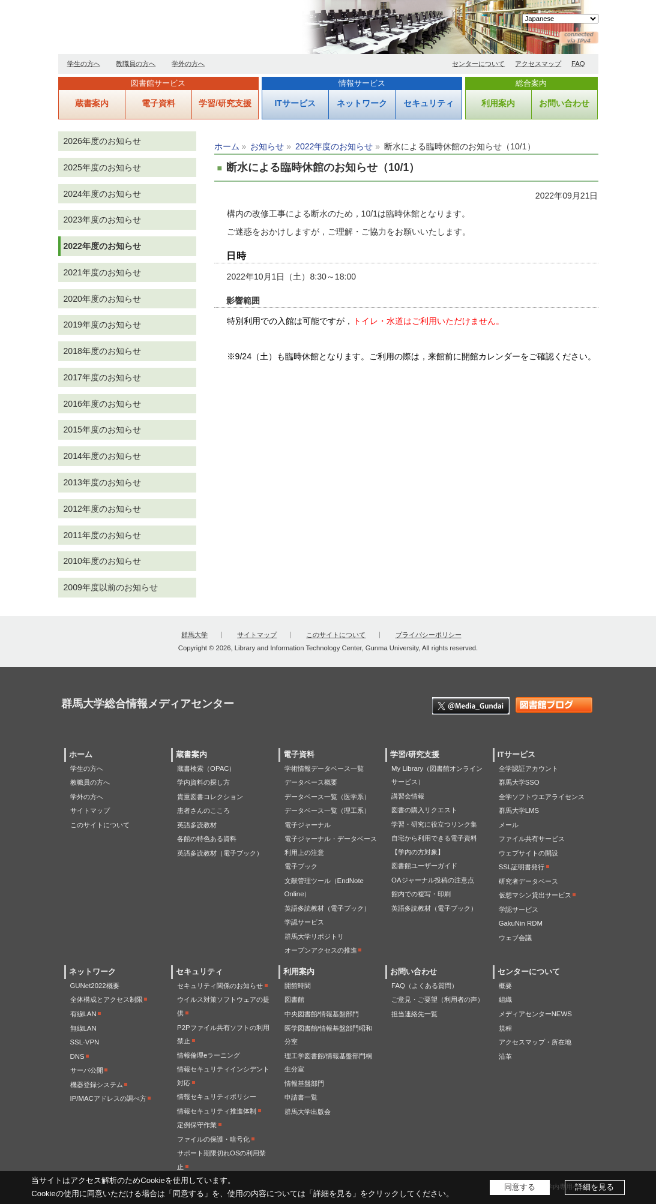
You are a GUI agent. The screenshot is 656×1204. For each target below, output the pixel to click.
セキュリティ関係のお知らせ (220, 985)
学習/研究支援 (225, 103)
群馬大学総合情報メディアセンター (196, 30)
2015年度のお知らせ (102, 429)
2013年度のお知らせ (102, 482)
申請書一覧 (300, 1097)
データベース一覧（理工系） (327, 810)
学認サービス (304, 922)
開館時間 (297, 985)
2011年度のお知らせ (102, 535)
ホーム (226, 146)
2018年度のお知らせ (102, 351)
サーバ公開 (86, 1070)
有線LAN (83, 1013)
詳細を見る (594, 1186)
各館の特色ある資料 (206, 838)
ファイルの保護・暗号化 (213, 1139)
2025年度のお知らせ (102, 167)
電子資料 (158, 103)
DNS (77, 1056)
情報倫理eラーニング (208, 1055)
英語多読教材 (197, 824)
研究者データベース (528, 881)
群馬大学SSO (519, 782)
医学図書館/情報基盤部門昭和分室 (328, 1035)
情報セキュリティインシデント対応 (223, 1075)
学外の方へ (188, 63)
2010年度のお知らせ (102, 561)
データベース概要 (310, 782)
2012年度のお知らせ (102, 509)
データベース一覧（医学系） (327, 796)
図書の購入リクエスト (424, 809)
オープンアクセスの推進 (320, 950)
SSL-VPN (85, 1042)
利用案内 (498, 103)
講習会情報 (407, 796)
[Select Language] (560, 18)
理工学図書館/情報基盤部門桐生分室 (328, 1062)
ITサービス (294, 103)
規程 (505, 1028)
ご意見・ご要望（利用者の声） (437, 999)
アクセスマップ (538, 63)
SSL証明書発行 (522, 866)
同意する (519, 1186)
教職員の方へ (135, 63)
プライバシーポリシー (429, 634)
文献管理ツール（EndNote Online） (324, 887)
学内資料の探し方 (203, 782)
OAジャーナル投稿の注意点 (432, 880)
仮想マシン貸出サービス (535, 895)
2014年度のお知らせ (102, 456)
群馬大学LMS (519, 810)
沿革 (505, 1056)
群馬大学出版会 (307, 1111)
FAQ (578, 63)
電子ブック (300, 866)
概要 (505, 985)
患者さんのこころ (203, 810)
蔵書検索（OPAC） (206, 768)
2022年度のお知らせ (334, 146)
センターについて (478, 63)
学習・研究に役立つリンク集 (434, 824)
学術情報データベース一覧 (324, 768)
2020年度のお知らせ (102, 299)
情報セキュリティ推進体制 (216, 1111)
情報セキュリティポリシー (216, 1096)
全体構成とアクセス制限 (106, 999)
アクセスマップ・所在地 (535, 1042)
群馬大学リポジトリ (314, 936)
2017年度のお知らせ (102, 377)
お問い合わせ (564, 103)
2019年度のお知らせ (102, 324)
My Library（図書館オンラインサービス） (437, 775)
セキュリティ (428, 103)
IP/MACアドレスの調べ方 (108, 1098)
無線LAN (83, 1028)
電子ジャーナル (307, 824)
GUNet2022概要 (94, 985)
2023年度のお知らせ (102, 219)
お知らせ (267, 146)
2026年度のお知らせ (102, 141)
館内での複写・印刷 (421, 893)
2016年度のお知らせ (102, 404)
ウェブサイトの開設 (528, 853)
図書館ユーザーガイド (424, 865)
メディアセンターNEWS (535, 1013)
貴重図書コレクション (210, 796)
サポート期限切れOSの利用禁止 (221, 1159)
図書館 (294, 999)
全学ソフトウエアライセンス (542, 796)
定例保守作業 (197, 1124)
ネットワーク (362, 103)
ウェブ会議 (515, 937)
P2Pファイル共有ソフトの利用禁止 (223, 1034)
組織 (505, 999)
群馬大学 (194, 634)
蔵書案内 (92, 103)
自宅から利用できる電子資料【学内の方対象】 (434, 844)
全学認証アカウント (528, 768)
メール (509, 824)
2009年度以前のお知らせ (111, 587)
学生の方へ (83, 63)
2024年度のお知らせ (102, 194)
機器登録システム (96, 1084)
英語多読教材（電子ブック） (220, 853)
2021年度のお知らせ (102, 272)
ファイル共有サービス (532, 838)
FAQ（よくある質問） (424, 985)
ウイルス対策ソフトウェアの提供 (223, 1006)
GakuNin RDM (521, 923)
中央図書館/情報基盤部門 (321, 1013)
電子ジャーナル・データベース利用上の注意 (330, 845)
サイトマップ (257, 634)
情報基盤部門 (304, 1083)
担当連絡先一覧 (414, 1013)
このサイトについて (336, 634)
